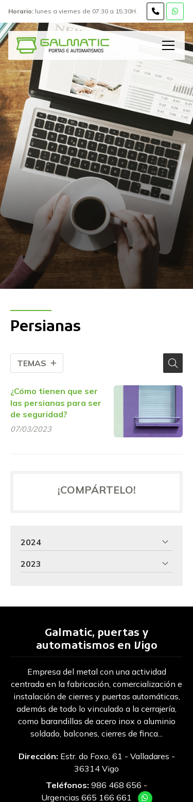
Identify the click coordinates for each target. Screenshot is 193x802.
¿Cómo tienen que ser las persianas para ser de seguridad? (55, 402)
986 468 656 (116, 785)
